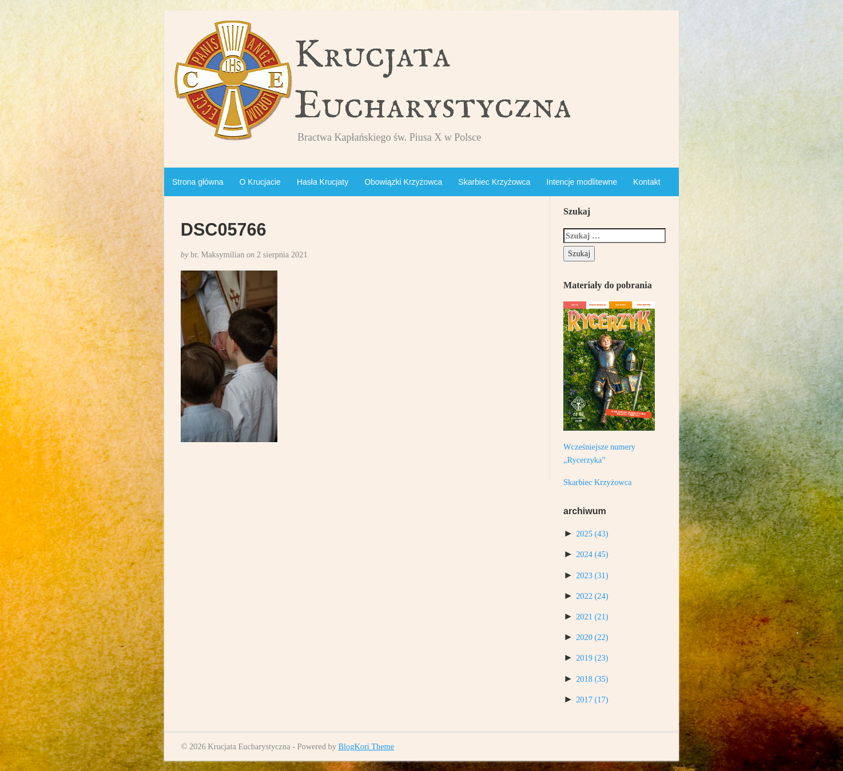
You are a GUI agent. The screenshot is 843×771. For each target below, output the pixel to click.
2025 (592, 533)
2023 (592, 575)
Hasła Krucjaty (322, 181)
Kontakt (646, 181)
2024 (592, 554)
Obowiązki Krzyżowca (403, 181)
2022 (592, 596)
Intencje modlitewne (581, 181)
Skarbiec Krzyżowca (494, 181)
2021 (592, 616)
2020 (592, 637)
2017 (592, 699)
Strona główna (198, 181)
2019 (592, 657)
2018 (592, 678)
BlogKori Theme (366, 746)
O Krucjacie (260, 181)
